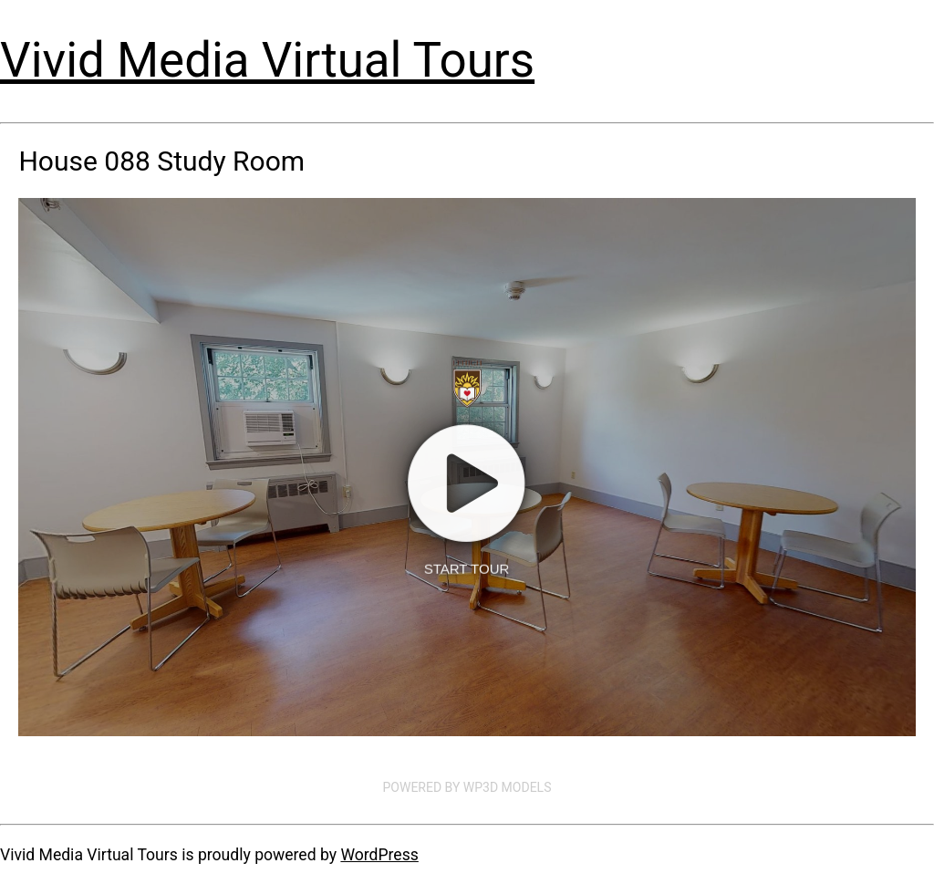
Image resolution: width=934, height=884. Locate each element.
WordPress (379, 855)
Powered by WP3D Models (467, 787)
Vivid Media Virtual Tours (267, 60)
